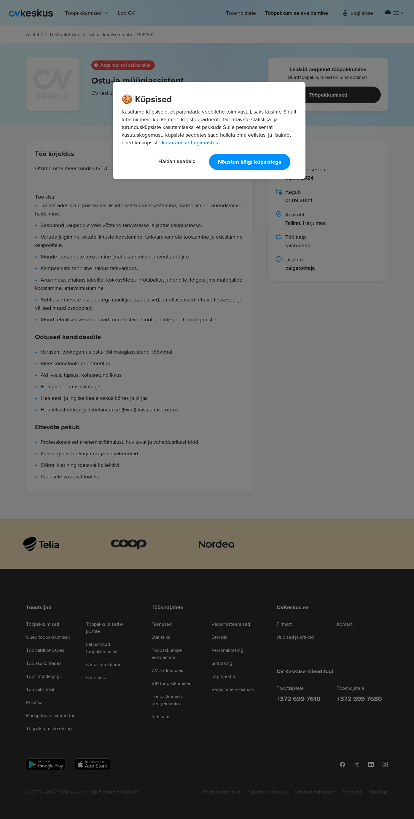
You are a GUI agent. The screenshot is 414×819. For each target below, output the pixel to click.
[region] (209, 130)
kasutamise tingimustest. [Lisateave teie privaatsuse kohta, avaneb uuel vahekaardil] (191, 142)
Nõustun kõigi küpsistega (249, 162)
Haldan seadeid (176, 161)
